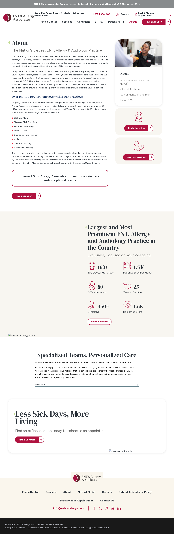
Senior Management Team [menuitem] (135, 94)
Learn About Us (99, 321)
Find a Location (24, 196)
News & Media (86, 492)
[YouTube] (113, 508)
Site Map (22, 527)
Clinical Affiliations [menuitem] (131, 89)
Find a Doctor (49, 21)
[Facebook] (94, 508)
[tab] (156, 89)
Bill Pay (99, 21)
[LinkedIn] (119, 508)
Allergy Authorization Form (97, 527)
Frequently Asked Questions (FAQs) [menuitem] (136, 82)
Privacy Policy (11, 527)
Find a (154, 21)
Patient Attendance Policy (135, 492)
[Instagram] (106, 508)
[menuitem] (49, 22)
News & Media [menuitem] (128, 100)
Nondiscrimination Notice (73, 527)
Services (67, 21)
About (133, 21)
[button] (87, 384)
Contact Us (107, 500)
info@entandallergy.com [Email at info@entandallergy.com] (68, 508)
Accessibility (33, 527)
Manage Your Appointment (76, 500)
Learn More (135, 4)
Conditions (83, 21)
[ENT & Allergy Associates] (19, 18)
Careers (107, 492)
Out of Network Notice (50, 527)
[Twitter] (100, 508)
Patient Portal (116, 21)
